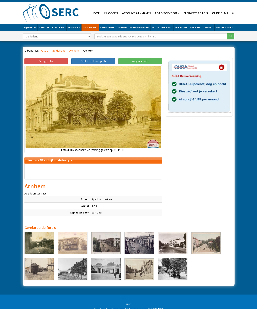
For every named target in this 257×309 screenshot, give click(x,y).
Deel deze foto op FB (93, 61)
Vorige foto (46, 61)
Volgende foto (140, 61)
